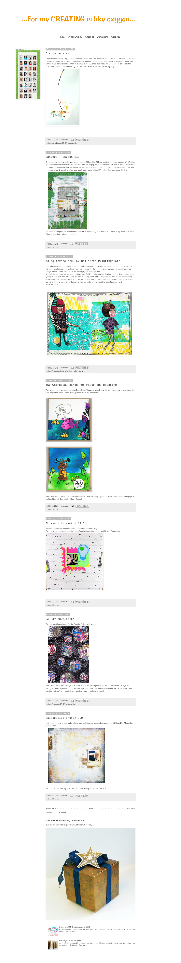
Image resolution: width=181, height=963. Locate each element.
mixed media (72, 143)
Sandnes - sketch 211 (62, 157)
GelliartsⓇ (63, 371)
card (53, 509)
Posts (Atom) (61, 813)
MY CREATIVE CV (75, 37)
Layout (57, 247)
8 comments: (64, 367)
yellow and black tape (77, 170)
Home (91, 808)
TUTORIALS (116, 37)
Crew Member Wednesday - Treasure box (65, 820)
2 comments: (64, 601)
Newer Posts (51, 808)
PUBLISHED (89, 37)
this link (74, 688)
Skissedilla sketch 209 (64, 718)
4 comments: (64, 139)
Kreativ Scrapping (100, 277)
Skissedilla (88, 529)
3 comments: (64, 506)
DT (63, 143)
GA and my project (108, 66)
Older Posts (130, 808)
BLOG (62, 37)
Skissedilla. (119, 723)
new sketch (74, 162)
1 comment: (64, 244)
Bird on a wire (57, 53)
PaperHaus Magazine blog (87, 390)
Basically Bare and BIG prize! (70, 941)
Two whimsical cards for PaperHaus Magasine (81, 385)
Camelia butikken (67, 499)
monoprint (81, 371)
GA (66, 143)
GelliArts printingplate (95, 274)
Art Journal (55, 371)
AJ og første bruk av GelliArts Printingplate (83, 261)
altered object (56, 143)
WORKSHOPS (102, 37)
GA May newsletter (60, 619)
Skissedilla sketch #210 (65, 523)
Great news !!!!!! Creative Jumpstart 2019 (74, 927)
